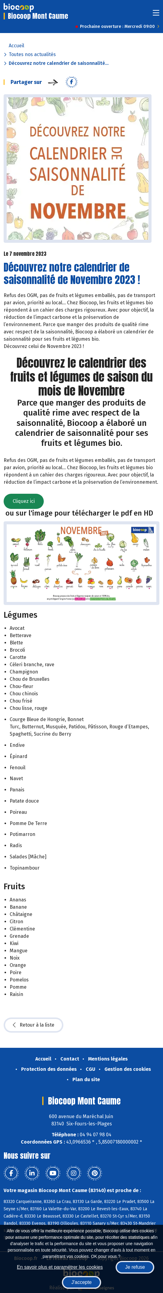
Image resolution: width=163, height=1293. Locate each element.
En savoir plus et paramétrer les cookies (60, 1267)
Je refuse (135, 1267)
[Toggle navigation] (156, 14)
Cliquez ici (24, 501)
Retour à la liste (33, 1025)
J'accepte (81, 1282)
